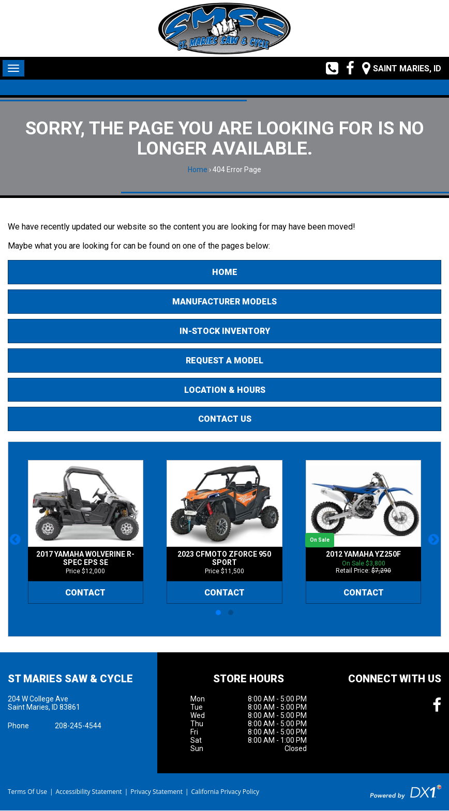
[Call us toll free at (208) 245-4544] (328, 68)
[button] (15, 539)
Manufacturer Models (224, 302)
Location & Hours (224, 390)
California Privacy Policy (225, 791)
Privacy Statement (156, 791)
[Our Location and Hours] (397, 68)
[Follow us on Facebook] (346, 68)
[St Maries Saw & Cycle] (224, 28)
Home (197, 169)
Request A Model (224, 360)
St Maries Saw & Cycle (70, 678)
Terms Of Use (27, 791)
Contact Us (224, 419)
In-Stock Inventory (224, 331)
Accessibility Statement (88, 791)
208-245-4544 (78, 726)
